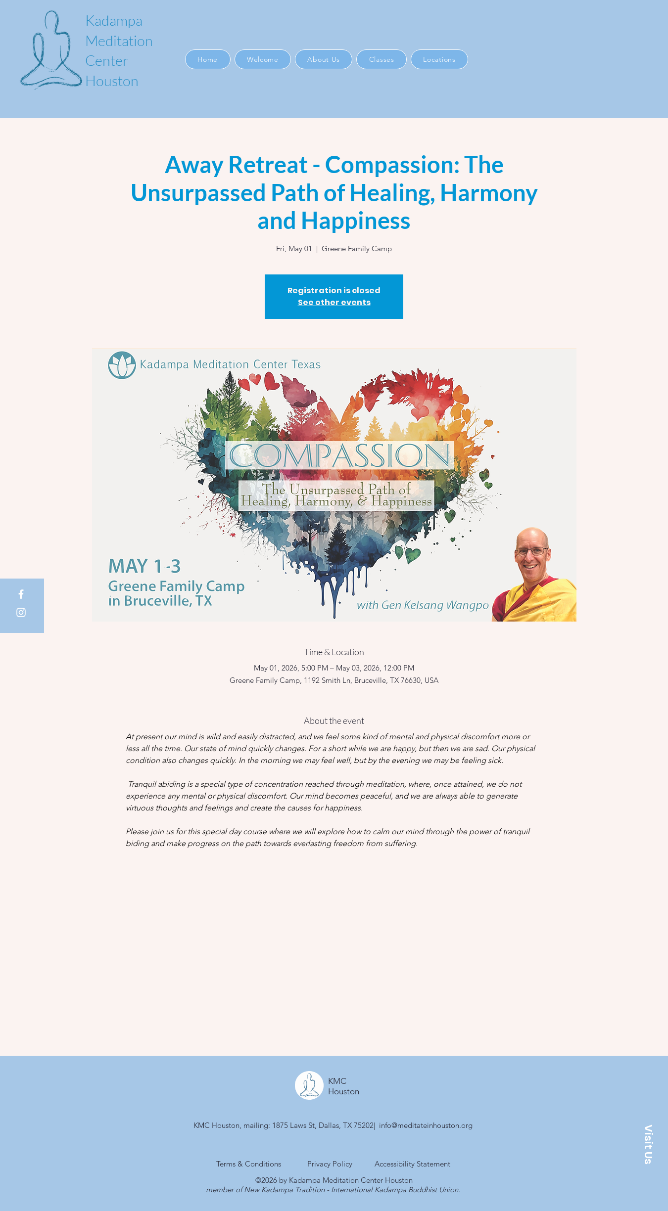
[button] (648, 1144)
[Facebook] (21, 594)
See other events (334, 302)
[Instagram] (21, 612)
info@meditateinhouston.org (426, 1125)
